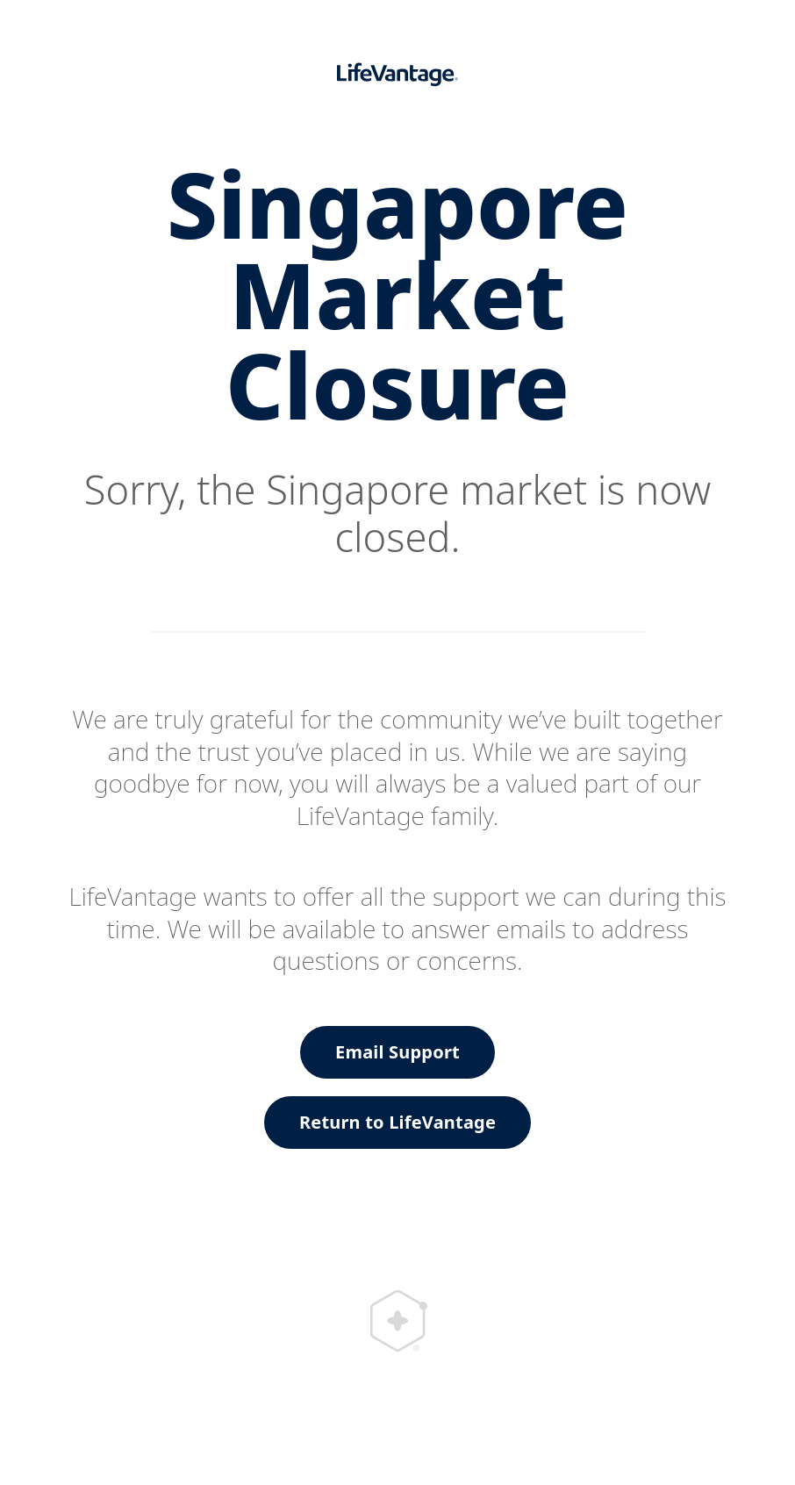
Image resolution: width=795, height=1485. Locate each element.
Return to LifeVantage (397, 1122)
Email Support (397, 1052)
